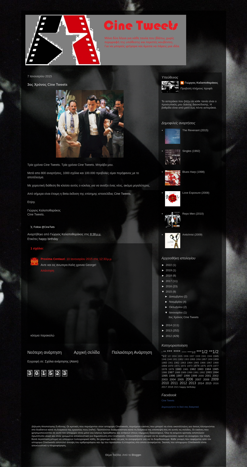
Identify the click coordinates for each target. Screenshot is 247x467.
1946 (164, 359)
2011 (174, 383)
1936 (186, 356)
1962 (176, 362)
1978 (164, 369)
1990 (189, 372)
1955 (192, 359)
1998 (187, 375)
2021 (176, 387)
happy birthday (48, 239)
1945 (216, 356)
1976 (209, 365)
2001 (208, 375)
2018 (169, 275)
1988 (177, 372)
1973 (189, 365)
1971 (177, 365)
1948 (169, 359)
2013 (169, 330)
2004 (173, 379)
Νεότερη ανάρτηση (44, 352)
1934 (174, 356)
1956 (198, 359)
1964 (189, 362)
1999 (194, 375)
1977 (216, 365)
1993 (209, 372)
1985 (216, 369)
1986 (164, 372)
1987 (171, 372)
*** (169, 351)
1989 (183, 372)
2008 (206, 379)
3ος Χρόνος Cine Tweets (183, 317)
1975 (203, 365)
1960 (164, 362)
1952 (181, 359)
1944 (209, 356)
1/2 (169, 356)
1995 (165, 375)
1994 (216, 372)
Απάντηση (47, 270)
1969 (164, 365)
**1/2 (213, 351)
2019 (169, 270)
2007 (198, 379)
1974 (196, 365)
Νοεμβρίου (176, 301)
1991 (196, 372)
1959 (216, 359)
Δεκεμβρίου (176, 296)
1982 (193, 369)
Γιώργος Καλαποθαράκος (67, 234)
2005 (181, 379)
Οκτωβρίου (176, 307)
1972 (183, 365)
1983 (200, 369)
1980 (178, 369)
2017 (169, 281)
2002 (216, 375)
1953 (186, 359)
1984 (208, 369)
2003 (165, 379)
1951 (175, 359)
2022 (169, 265)
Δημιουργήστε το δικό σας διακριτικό (180, 407)
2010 (165, 383)
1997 (179, 375)
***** (184, 352)
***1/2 (202, 351)
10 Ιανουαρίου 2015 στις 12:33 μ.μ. (89, 259)
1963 (183, 362)
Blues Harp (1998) (193, 171)
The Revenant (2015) (195, 130)
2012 (169, 336)
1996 (172, 375)
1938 (197, 356)
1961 (170, 363)
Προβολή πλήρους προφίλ (196, 88)
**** (176, 351)
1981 (185, 369)
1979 (171, 369)
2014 (169, 325)
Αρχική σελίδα (87, 352)
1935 (180, 356)
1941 (203, 356)
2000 (201, 375)
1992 (202, 372)
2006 (189, 379)
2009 (215, 379)
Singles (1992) (191, 150)
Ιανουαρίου (176, 312)
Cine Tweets (122, 193)
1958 (210, 359)
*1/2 (164, 356)
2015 (169, 291)
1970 (170, 365)
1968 (216, 362)
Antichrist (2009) (192, 234)
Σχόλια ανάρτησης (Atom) (61, 361)
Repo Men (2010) (193, 213)
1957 (204, 359)
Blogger (136, 454)
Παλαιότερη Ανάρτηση (132, 352)
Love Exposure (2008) (195, 192)
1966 (203, 362)
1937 (192, 356)
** (164, 352)
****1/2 (191, 352)
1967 (209, 362)
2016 (169, 286)
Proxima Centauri (53, 259)
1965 (196, 362)
